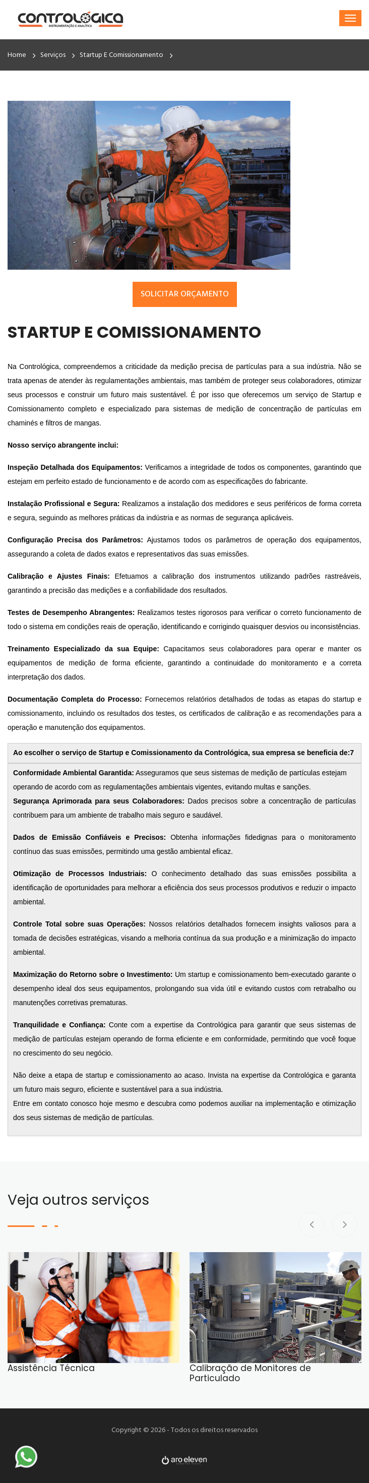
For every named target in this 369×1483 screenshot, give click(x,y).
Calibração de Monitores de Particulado (250, 1373)
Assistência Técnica (51, 1368)
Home (17, 55)
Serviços (53, 55)
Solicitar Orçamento (185, 294)
